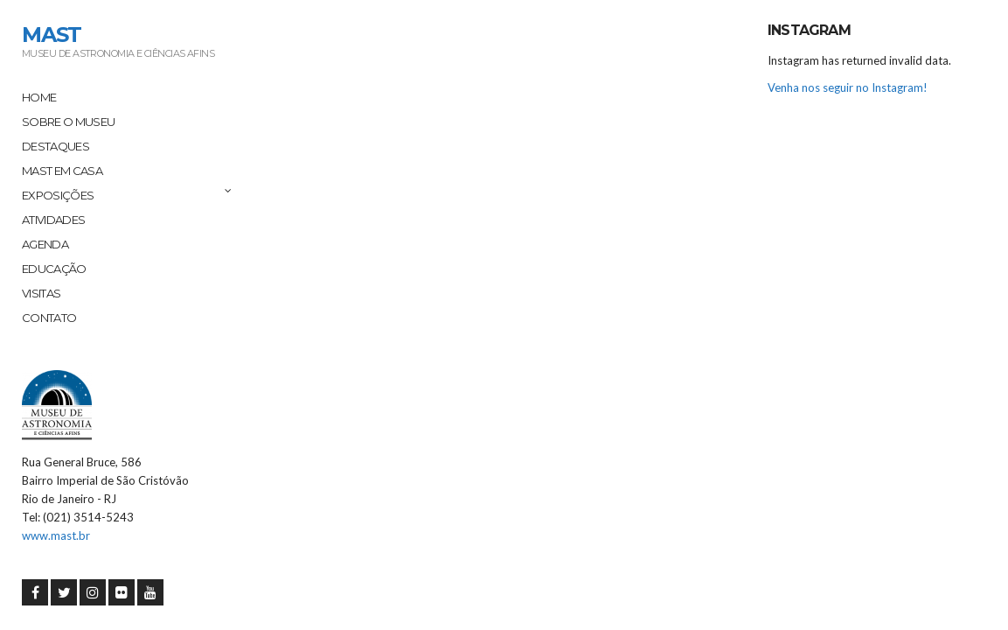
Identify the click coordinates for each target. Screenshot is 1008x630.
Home (39, 97)
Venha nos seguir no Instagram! (848, 87)
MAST (51, 34)
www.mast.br (56, 535)
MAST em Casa (62, 171)
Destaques (55, 146)
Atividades (54, 220)
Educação (54, 269)
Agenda (45, 244)
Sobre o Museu (68, 122)
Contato (49, 318)
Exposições (58, 195)
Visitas (41, 293)
